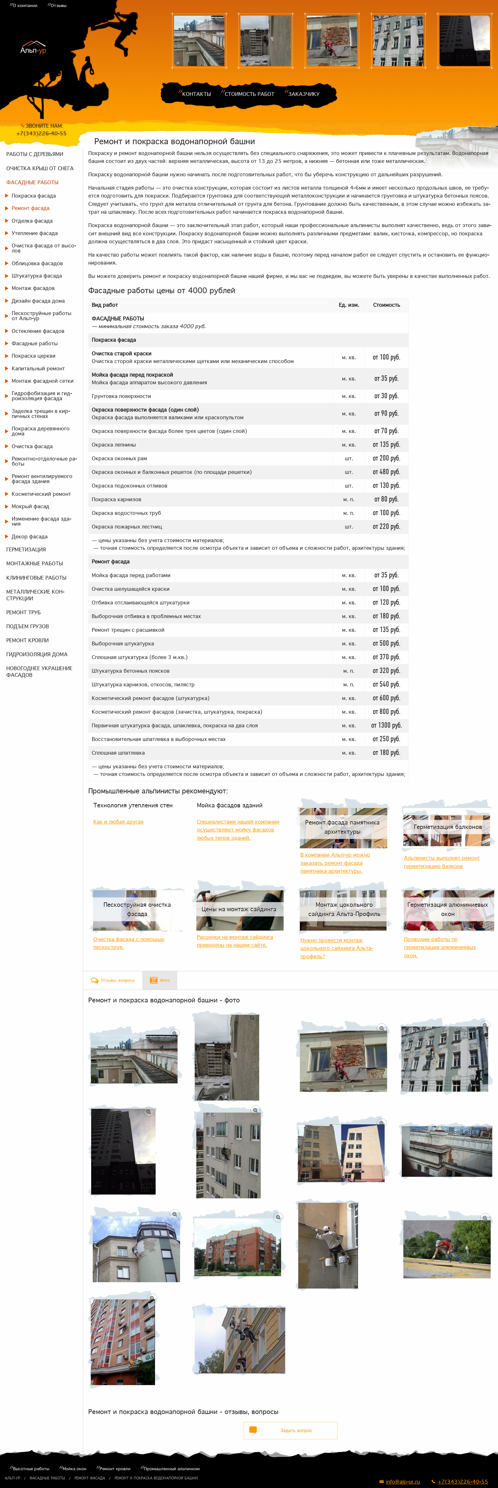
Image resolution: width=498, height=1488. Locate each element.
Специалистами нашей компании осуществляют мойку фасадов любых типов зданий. (238, 829)
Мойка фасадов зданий (230, 805)
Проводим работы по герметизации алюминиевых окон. (440, 947)
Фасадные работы (47, 1478)
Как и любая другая (118, 821)
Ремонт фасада (90, 1478)
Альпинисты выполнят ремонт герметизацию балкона (442, 862)
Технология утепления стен (133, 805)
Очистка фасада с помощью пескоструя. (129, 943)
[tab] (112, 980)
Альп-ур (12, 1478)
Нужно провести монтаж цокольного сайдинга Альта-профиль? (336, 948)
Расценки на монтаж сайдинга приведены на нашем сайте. (235, 941)
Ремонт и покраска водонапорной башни (156, 1478)
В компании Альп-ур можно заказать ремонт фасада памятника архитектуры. (335, 863)
